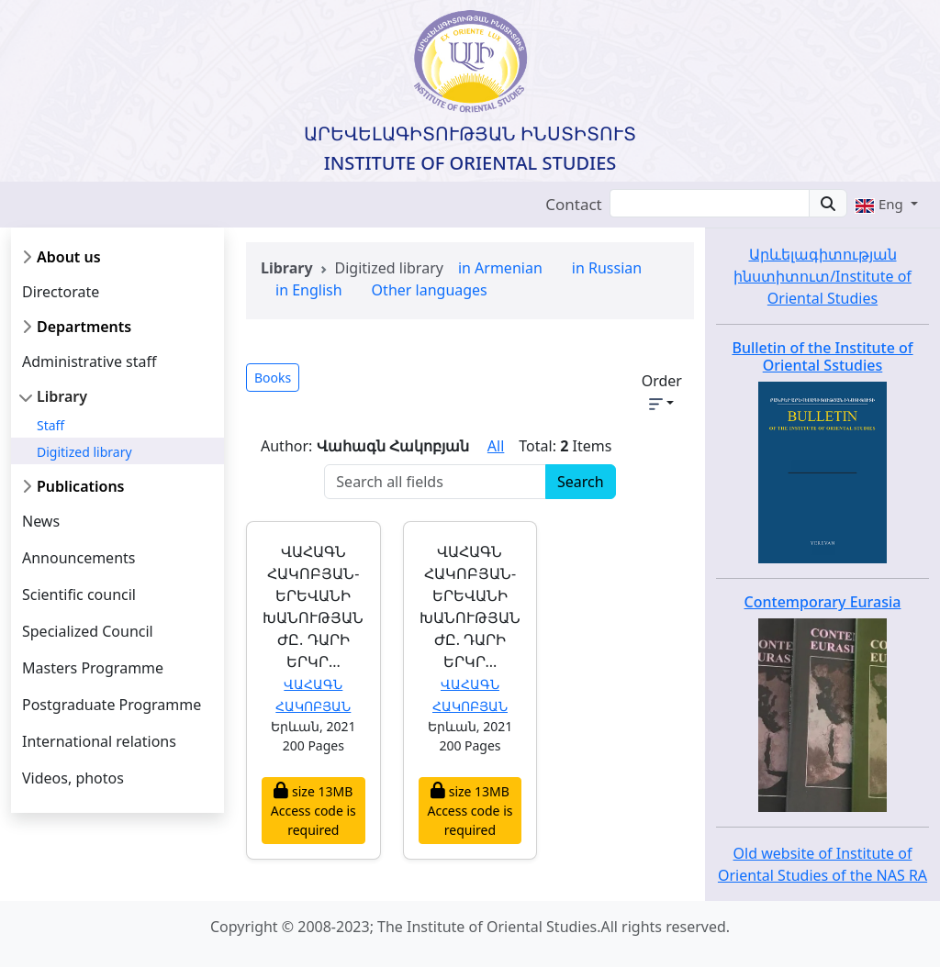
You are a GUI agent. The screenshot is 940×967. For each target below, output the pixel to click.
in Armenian (500, 268)
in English (308, 290)
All (495, 446)
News (41, 521)
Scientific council (79, 594)
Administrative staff (89, 361)
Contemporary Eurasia (822, 602)
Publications (81, 486)
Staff (50, 425)
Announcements (78, 558)
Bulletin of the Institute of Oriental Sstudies (822, 356)
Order (662, 390)
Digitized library (84, 452)
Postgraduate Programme (111, 705)
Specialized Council (87, 631)
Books (272, 377)
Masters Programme (92, 668)
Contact (573, 204)
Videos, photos (73, 778)
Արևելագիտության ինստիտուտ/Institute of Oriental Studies (822, 276)
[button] (886, 203)
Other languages (429, 290)
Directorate (60, 292)
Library (62, 396)
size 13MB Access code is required (313, 810)
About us (69, 257)
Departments (84, 327)
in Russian (607, 268)
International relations (99, 741)
